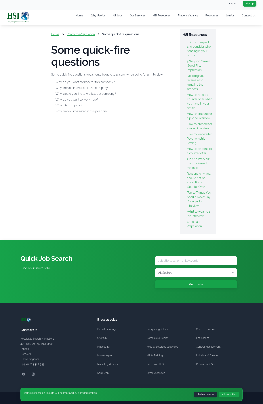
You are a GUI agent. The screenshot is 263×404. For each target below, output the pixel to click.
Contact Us (249, 15)
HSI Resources (162, 15)
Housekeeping (105, 355)
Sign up (250, 3)
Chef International (206, 329)
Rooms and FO (155, 364)
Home (79, 15)
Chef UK (102, 337)
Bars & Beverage (107, 329)
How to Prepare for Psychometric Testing (199, 138)
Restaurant (103, 373)
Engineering (202, 337)
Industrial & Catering (207, 355)
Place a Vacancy (188, 15)
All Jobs (118, 15)
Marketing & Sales (107, 364)
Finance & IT (104, 346)
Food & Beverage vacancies (162, 346)
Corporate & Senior (157, 337)
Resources (211, 15)
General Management (208, 346)
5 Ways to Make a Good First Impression (198, 65)
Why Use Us (98, 15)
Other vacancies (156, 373)
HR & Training (155, 355)
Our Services (138, 15)
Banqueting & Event (158, 329)
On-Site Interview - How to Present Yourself (199, 163)
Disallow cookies (205, 394)
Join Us (230, 15)
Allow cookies (229, 394)
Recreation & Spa (205, 364)
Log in (232, 3)
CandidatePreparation (81, 34)
